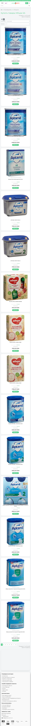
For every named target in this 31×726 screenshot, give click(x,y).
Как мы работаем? (6, 696)
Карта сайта (5, 690)
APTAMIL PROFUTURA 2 (15, 260)
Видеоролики (5, 699)
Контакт (4, 691)
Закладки (4, 708)
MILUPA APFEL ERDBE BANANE (15, 301)
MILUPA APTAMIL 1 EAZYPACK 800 (16, 423)
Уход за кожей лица (7, 680)
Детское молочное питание (16, 177)
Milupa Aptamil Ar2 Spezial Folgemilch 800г (15, 631)
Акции (4, 688)
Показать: (2, 23)
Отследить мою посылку (8, 709)
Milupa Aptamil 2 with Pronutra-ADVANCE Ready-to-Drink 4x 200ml (15, 506)
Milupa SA (16, 9)
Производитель (8, 9)
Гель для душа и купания (8, 677)
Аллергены (5, 676)
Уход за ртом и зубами (7, 681)
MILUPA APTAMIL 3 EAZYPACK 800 (15, 545)
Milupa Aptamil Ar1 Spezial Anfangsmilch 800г (15, 588)
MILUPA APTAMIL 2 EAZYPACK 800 (15, 464)
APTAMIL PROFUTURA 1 (15, 220)
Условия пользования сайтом (9, 701)
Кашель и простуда (7, 678)
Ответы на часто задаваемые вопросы (11, 698)
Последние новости (7, 685)
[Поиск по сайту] (29, 5)
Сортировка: (3, 21)
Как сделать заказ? (6, 695)
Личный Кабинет (6, 705)
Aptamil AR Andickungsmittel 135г (15, 179)
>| (15, 644)
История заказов (6, 706)
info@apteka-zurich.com (8, 717)
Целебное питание (15, 587)
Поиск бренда (5, 687)
